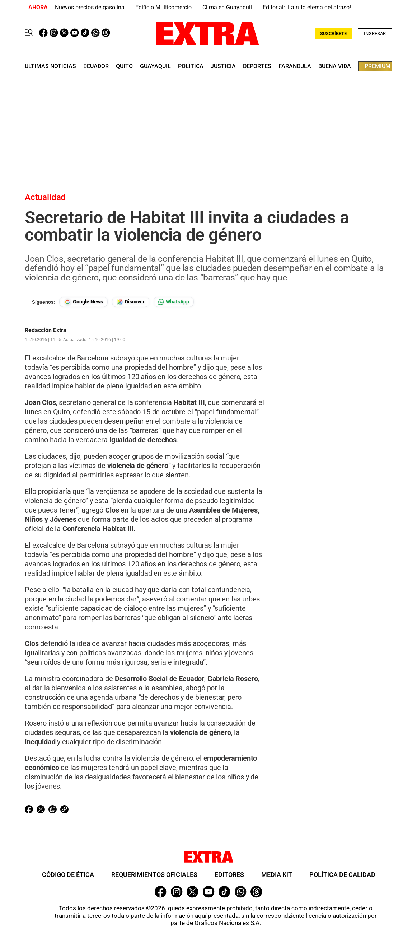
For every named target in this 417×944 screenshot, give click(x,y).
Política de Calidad (342, 874)
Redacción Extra (45, 330)
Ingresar (375, 33)
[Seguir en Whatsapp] (174, 302)
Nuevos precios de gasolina (90, 7)
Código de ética (68, 874)
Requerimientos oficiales (154, 874)
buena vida (334, 66)
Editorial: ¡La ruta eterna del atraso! (307, 7)
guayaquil (155, 66)
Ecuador (96, 66)
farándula (294, 66)
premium (377, 66)
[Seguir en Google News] (83, 302)
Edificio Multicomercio (163, 7)
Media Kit (276, 874)
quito (124, 66)
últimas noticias (50, 66)
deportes (257, 66)
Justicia (223, 66)
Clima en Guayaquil (227, 7)
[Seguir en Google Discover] (130, 302)
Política (190, 66)
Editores (229, 874)
